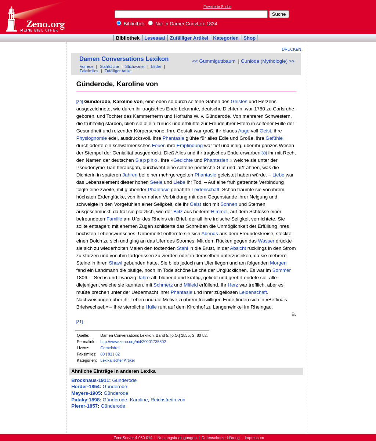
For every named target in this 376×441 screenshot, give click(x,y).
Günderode (124, 380)
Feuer (158, 145)
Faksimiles (89, 71)
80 (102, 354)
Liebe (278, 175)
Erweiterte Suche (217, 7)
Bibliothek (130, 23)
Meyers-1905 (86, 393)
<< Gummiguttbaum (213, 61)
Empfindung (190, 145)
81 (110, 354)
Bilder (156, 66)
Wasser (266, 241)
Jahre (143, 277)
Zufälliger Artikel (189, 38)
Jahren (130, 175)
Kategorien (226, 38)
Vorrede (86, 66)
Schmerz (163, 285)
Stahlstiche (109, 66)
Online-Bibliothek (35, 17)
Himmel (219, 211)
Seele (156, 182)
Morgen (278, 263)
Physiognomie (91, 138)
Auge (243, 131)
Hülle (151, 307)
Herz (233, 285)
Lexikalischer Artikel (117, 360)
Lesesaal (154, 38)
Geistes (239, 101)
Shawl (115, 263)
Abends (209, 233)
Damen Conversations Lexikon (124, 58)
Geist (265, 131)
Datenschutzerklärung (221, 437)
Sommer (281, 270)
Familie (114, 219)
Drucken (291, 49)
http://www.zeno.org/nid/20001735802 (133, 341)
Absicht (238, 248)
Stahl (182, 248)
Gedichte (183, 160)
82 (117, 354)
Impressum (254, 437)
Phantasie (173, 138)
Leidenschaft (206, 189)
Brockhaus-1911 (90, 380)
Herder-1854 (85, 386)
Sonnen (228, 204)
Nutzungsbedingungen (177, 437)
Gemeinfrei (109, 348)
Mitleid (191, 285)
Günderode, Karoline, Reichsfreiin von (144, 399)
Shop (249, 38)
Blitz (177, 211)
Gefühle (274, 138)
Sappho (146, 160)
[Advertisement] (342, 16)
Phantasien (216, 160)
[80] (79, 101)
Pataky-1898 (85, 399)
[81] (79, 322)
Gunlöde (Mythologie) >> (268, 61)
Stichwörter (135, 66)
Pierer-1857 (84, 406)
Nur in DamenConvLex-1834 (182, 23)
